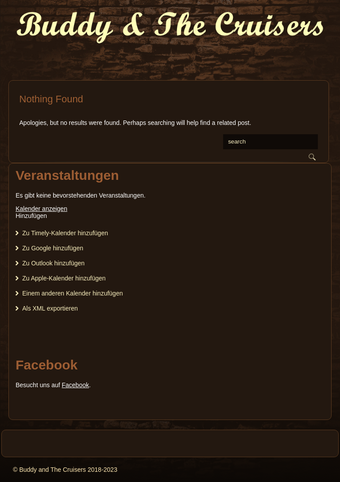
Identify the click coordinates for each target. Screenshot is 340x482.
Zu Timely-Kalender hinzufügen (65, 233)
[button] (31, 215)
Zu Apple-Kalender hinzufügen (63, 278)
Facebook (75, 385)
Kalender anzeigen (41, 208)
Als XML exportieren (50, 308)
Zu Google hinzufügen (52, 248)
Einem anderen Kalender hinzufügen (72, 293)
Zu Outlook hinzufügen (53, 263)
